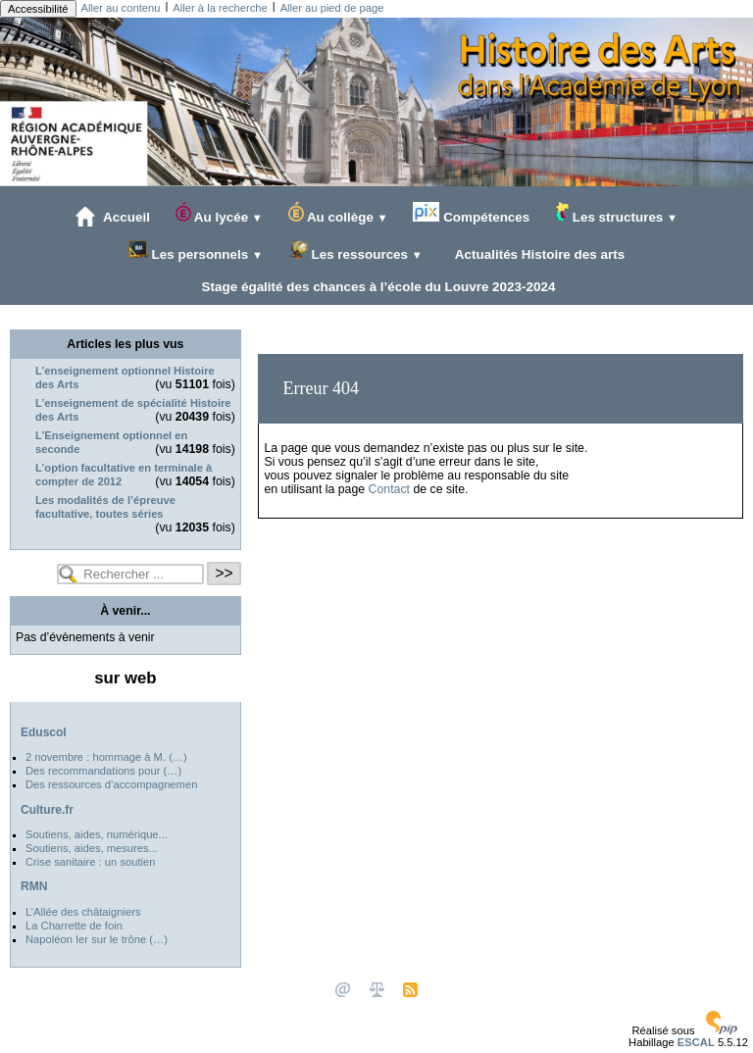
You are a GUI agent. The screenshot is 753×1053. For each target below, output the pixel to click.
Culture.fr (47, 810)
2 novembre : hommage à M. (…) (106, 757)
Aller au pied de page (332, 8)
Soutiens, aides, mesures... (91, 848)
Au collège (338, 213)
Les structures (616, 213)
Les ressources (355, 250)
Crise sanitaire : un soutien (90, 862)
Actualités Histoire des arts (537, 254)
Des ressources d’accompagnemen (111, 784)
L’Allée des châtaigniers (83, 912)
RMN (34, 886)
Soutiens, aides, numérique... (96, 834)
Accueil (112, 216)
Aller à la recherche (220, 8)
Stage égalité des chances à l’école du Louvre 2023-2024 (374, 286)
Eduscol (44, 732)
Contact (389, 489)
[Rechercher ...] (130, 574)
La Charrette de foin (74, 925)
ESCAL (696, 1042)
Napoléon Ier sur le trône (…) (96, 939)
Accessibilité (38, 9)
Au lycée (219, 213)
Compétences (471, 213)
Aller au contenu (121, 8)
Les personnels (195, 250)
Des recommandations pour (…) (103, 771)
